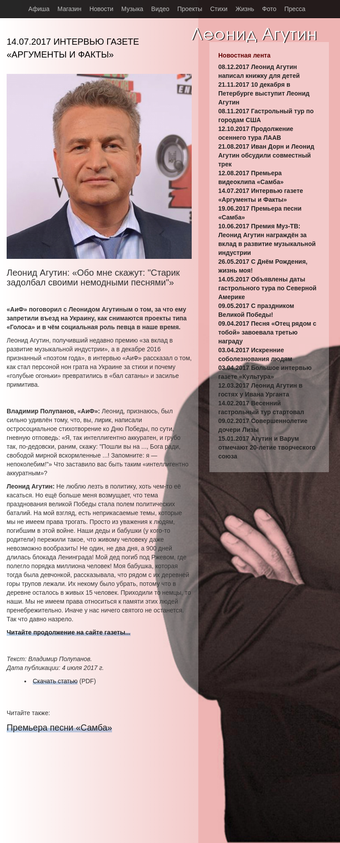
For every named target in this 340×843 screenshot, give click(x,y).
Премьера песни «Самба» (59, 727)
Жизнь (245, 8)
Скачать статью (55, 681)
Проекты (190, 8)
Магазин (69, 8)
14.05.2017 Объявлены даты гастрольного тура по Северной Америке (267, 288)
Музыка (132, 8)
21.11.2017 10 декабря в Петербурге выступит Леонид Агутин (263, 93)
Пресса (294, 8)
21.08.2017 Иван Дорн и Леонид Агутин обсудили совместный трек (266, 155)
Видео (160, 8)
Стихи (219, 8)
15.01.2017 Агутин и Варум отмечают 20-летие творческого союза (267, 447)
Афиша (39, 8)
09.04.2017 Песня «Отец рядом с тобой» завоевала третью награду (267, 332)
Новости (101, 8)
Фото (269, 8)
